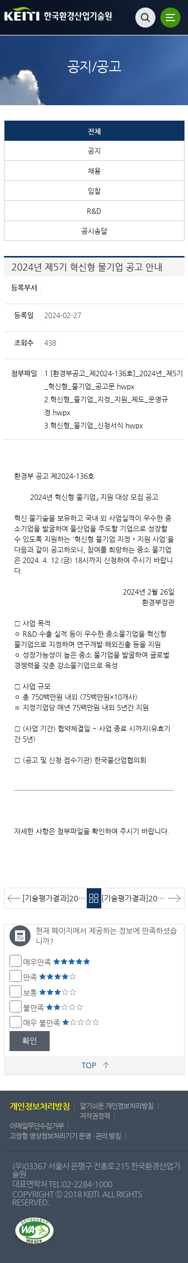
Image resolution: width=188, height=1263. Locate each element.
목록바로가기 (94, 898)
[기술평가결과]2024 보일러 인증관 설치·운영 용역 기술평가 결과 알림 (54, 898)
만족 (49, 977)
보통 (49, 992)
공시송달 (94, 231)
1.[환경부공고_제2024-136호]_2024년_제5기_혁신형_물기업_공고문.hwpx (113, 379)
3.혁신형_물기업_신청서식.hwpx (93, 425)
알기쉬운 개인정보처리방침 (116, 1105)
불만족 (53, 1007)
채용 (94, 171)
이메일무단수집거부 (37, 1125)
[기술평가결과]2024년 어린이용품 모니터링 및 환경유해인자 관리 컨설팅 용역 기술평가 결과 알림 (142, 898)
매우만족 (56, 962)
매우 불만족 (61, 1023)
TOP (89, 1065)
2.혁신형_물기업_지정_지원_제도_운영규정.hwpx (106, 405)
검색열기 (145, 18)
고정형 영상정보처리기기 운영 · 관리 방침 (65, 1135)
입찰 (94, 191)
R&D (94, 211)
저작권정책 (95, 1115)
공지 (94, 151)
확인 (29, 1041)
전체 (94, 131)
